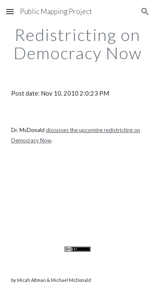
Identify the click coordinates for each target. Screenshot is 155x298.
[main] (78, 43)
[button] (10, 11)
